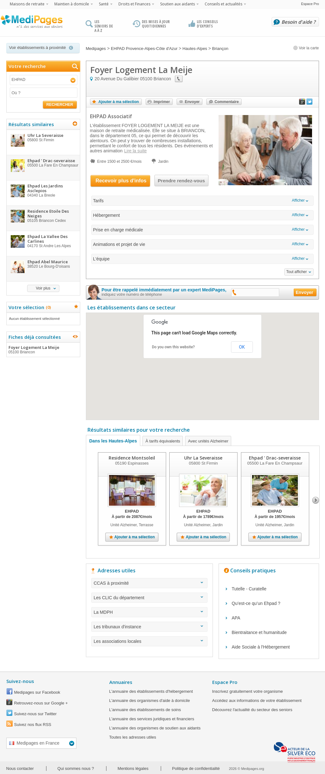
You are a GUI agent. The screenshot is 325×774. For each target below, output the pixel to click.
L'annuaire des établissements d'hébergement (151, 691)
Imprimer (162, 102)
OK (242, 347)
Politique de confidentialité (196, 768)
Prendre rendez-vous (181, 180)
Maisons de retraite (27, 4)
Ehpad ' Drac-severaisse (275, 458)
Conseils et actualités (223, 4)
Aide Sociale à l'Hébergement (261, 646)
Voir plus (43, 288)
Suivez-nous (20, 681)
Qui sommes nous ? (75, 768)
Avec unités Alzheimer (208, 441)
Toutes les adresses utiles (132, 737)
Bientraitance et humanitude (259, 632)
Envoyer (192, 102)
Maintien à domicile (71, 4)
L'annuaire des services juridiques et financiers (151, 718)
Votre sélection (29, 307)
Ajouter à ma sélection (119, 102)
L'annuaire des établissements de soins (145, 709)
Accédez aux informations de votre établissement (257, 700)
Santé (104, 4)
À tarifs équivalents (162, 441)
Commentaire (226, 102)
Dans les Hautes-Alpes (113, 440)
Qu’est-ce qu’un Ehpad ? (256, 603)
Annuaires (120, 682)
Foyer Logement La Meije (43, 349)
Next (315, 500)
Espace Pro (310, 4)
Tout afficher (296, 272)
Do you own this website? (173, 347)
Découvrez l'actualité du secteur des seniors (252, 709)
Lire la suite (135, 150)
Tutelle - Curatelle (249, 588)
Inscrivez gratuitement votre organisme (247, 691)
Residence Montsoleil (132, 458)
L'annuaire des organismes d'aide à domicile (149, 700)
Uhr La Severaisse (203, 458)
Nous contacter (20, 768)
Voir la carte (306, 48)
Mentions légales (132, 768)
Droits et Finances (134, 4)
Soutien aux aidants (177, 4)
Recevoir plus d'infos (121, 180)
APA (236, 617)
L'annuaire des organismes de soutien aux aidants (155, 728)
